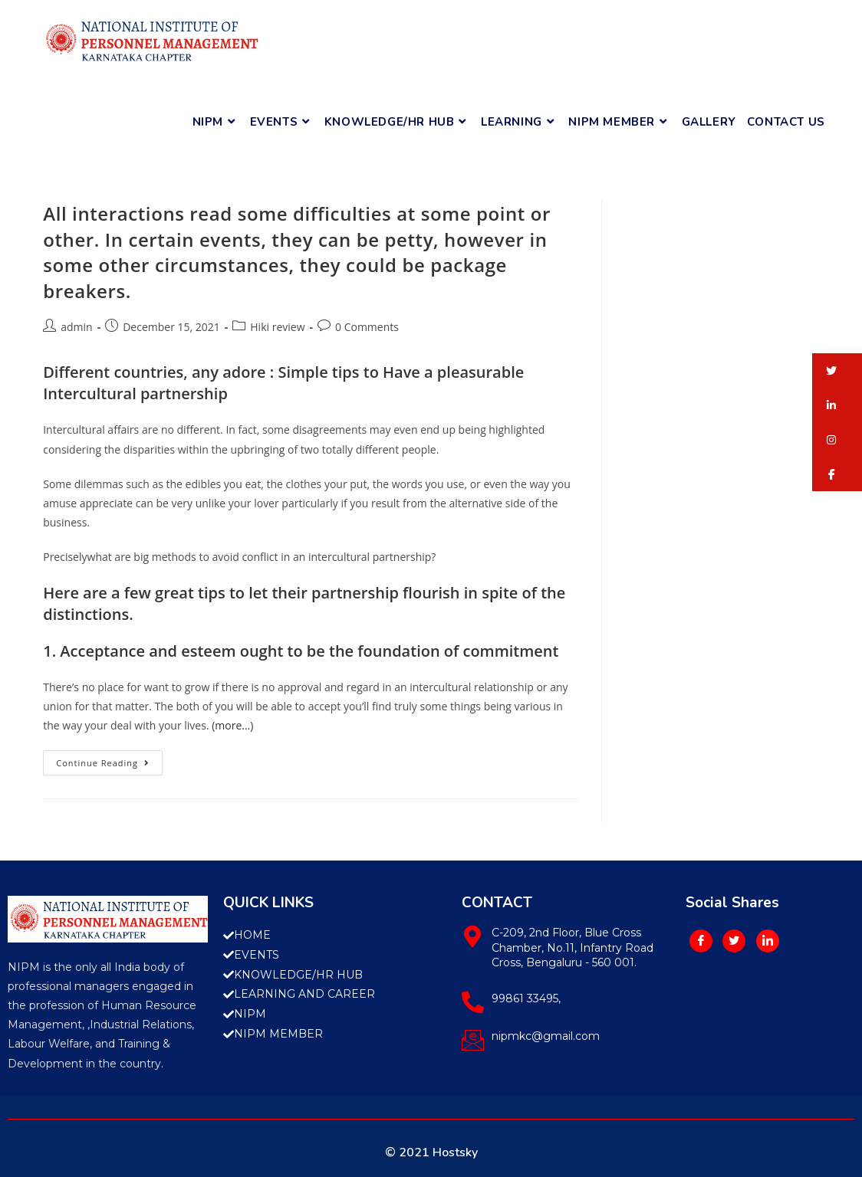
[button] (837, 370)
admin (76, 327)
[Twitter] (733, 940)
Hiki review (277, 327)
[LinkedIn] (767, 940)
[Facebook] (700, 940)
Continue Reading (109, 759)
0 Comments (367, 327)
